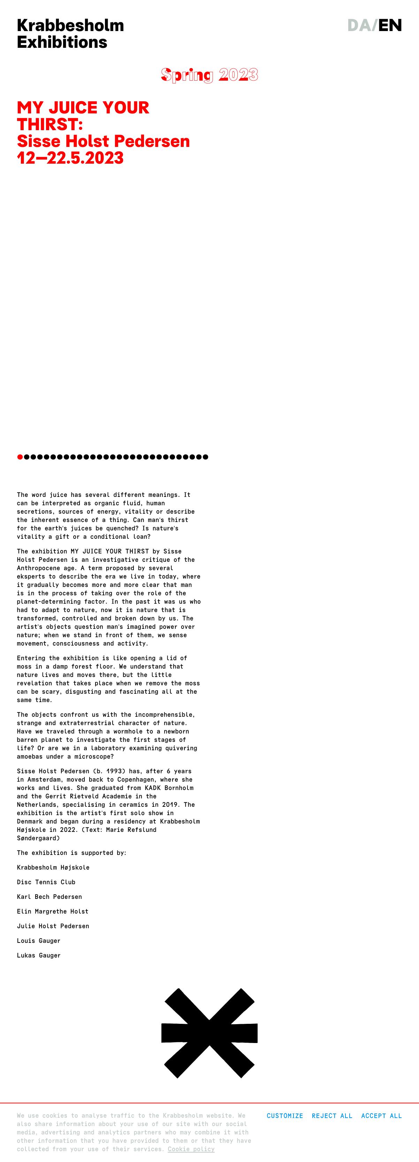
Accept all (381, 1115)
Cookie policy (191, 1149)
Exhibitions (62, 42)
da (359, 25)
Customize (285, 1115)
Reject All (332, 1115)
